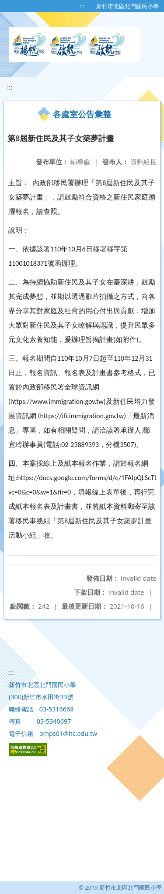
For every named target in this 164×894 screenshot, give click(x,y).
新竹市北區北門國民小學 (127, 6)
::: (82, 6)
